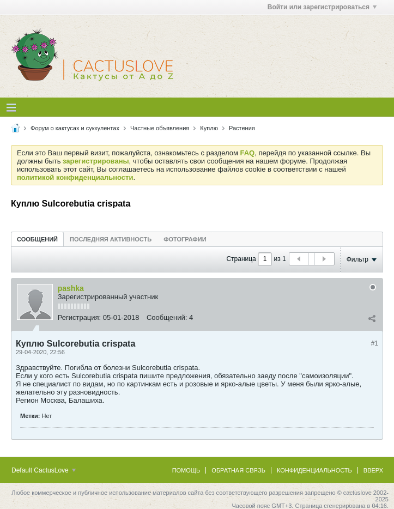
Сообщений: (167, 317)
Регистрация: (79, 317)
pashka (71, 288)
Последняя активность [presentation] (110, 239)
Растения (242, 128)
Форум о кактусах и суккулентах (75, 128)
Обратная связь (238, 470)
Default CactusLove (43, 470)
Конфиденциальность (314, 470)
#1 (374, 343)
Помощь (186, 470)
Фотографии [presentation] (184, 239)
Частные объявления (159, 128)
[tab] (37, 239)
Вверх (373, 470)
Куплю (209, 128)
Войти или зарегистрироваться (322, 7)
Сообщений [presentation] (37, 239)
